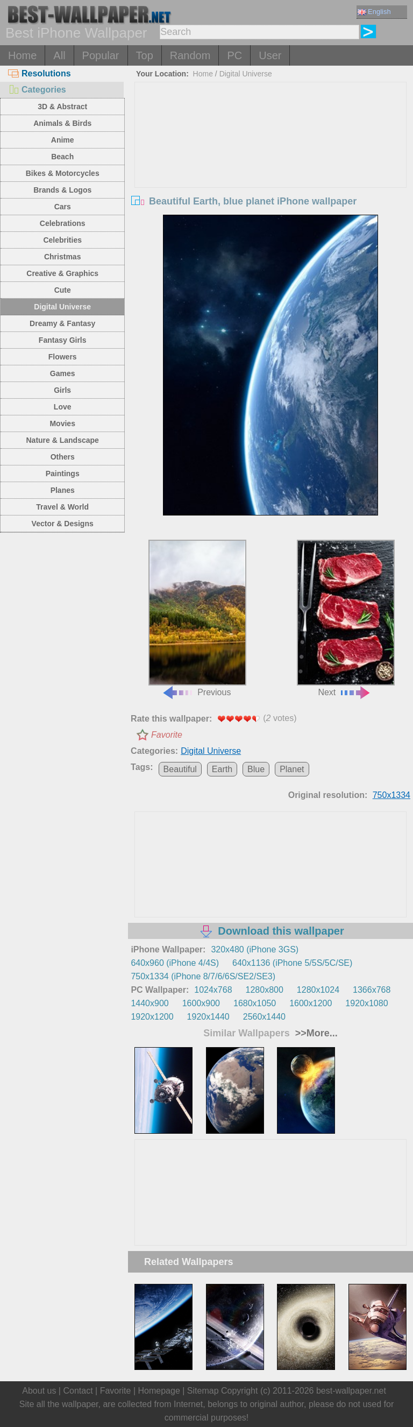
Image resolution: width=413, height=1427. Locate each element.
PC (234, 55)
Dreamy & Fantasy (62, 323)
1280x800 (264, 989)
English (374, 12)
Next (346, 618)
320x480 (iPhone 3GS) (254, 949)
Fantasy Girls (63, 340)
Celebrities (62, 240)
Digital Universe (62, 306)
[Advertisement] (271, 163)
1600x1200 (310, 1003)
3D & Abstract (62, 106)
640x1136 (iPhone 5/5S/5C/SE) (292, 962)
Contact (77, 1390)
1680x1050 (254, 1003)
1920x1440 (208, 1016)
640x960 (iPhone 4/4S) (175, 962)
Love (63, 406)
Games (62, 373)
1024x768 (213, 989)
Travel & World (62, 507)
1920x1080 (366, 1003)
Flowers (62, 356)
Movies (62, 423)
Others (63, 457)
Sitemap (203, 1390)
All (59, 55)
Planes (63, 490)
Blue (256, 769)
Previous (197, 618)
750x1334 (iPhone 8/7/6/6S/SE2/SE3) (203, 976)
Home (22, 55)
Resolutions (39, 73)
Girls (62, 390)
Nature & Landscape (62, 440)
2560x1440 (264, 1016)
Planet (292, 769)
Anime (62, 140)
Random (190, 55)
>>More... (315, 1033)
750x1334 (391, 795)
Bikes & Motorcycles (62, 173)
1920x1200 (152, 1016)
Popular (100, 55)
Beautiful (180, 769)
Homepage (159, 1390)
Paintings (63, 473)
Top (144, 55)
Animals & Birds (62, 123)
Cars (62, 206)
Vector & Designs (63, 523)
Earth (222, 769)
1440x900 (149, 1003)
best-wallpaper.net (351, 1390)
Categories (37, 89)
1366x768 (371, 989)
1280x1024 (318, 989)
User (270, 55)
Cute (62, 290)
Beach (62, 156)
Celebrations (63, 223)
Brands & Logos (62, 190)
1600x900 (201, 1003)
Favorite (166, 734)
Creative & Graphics (62, 273)
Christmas (62, 256)
